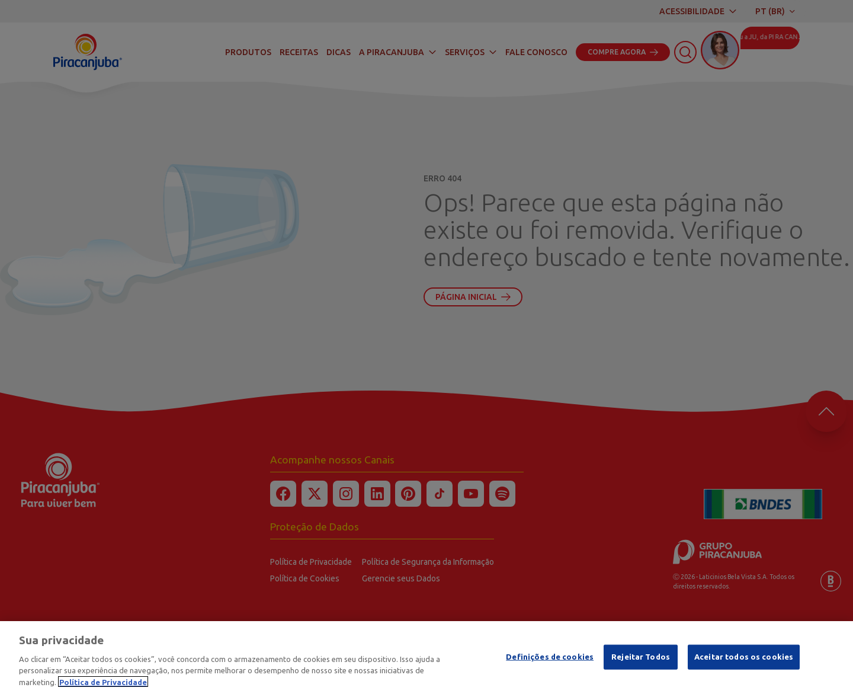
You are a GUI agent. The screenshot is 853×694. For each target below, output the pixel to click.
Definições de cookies (550, 659)
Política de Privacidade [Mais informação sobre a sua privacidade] (103, 684)
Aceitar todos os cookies (743, 659)
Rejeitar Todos (640, 659)
